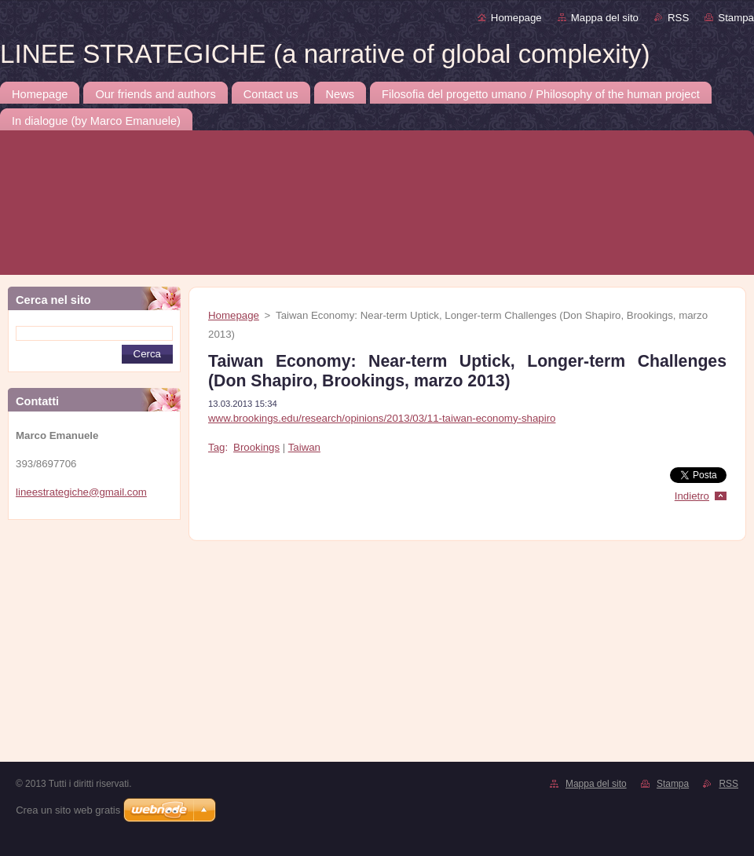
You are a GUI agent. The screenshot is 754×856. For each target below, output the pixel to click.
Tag (216, 447)
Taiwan (304, 447)
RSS (678, 18)
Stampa (736, 18)
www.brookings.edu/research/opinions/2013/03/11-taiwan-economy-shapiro (381, 418)
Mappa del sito (605, 18)
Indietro (692, 496)
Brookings (256, 447)
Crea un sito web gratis (68, 810)
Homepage (516, 18)
